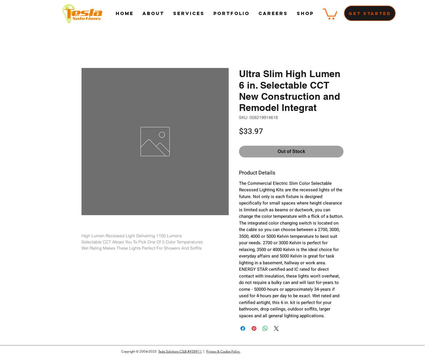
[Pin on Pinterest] (254, 328)
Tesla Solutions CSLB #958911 (180, 351)
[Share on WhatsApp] (265, 328)
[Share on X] (276, 328)
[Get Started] (370, 13)
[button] (330, 13)
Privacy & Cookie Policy (223, 351)
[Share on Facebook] (242, 328)
